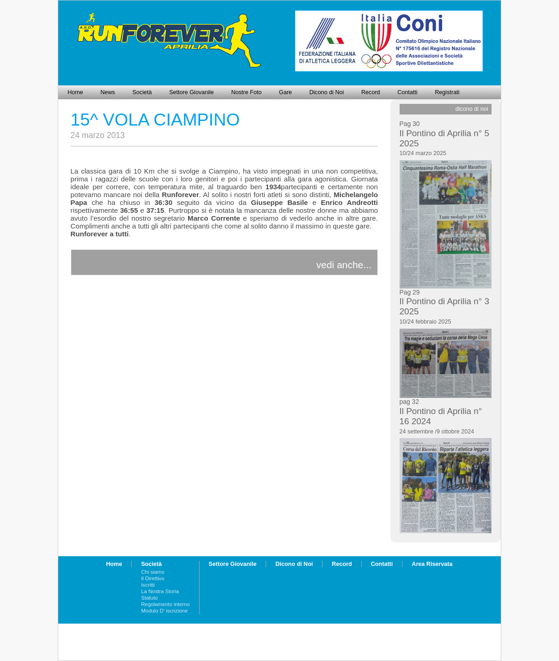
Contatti (407, 92)
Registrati (447, 92)
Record (370, 92)
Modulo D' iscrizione (164, 610)
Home (75, 92)
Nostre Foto (246, 92)
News (107, 92)
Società (142, 92)
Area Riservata (432, 564)
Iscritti (148, 585)
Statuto (149, 598)
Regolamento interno (165, 604)
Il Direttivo (152, 578)
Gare (285, 92)
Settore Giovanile (191, 92)
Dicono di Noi (326, 92)
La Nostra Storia (160, 591)
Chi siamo (152, 572)
